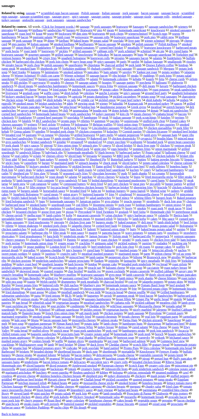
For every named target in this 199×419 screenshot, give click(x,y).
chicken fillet (95, 208)
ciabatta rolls (122, 302)
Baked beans (59, 383)
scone (95, 393)
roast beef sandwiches (19, 138)
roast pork (157, 208)
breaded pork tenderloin (136, 264)
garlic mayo (93, 358)
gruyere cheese (26, 376)
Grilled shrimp (11, 288)
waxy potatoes (134, 232)
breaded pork (155, 142)
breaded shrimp (43, 351)
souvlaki (118, 40)
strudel (126, 239)
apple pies (100, 149)
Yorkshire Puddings (37, 407)
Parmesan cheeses (113, 365)
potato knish (175, 355)
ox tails (71, 100)
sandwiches (54, 30)
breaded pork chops (62, 131)
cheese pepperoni (94, 288)
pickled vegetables (100, 404)
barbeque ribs (39, 232)
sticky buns (12, 163)
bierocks (122, 218)
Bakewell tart (98, 138)
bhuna (35, 320)
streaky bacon (14, 65)
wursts (176, 33)
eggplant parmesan (39, 323)
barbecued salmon (134, 341)
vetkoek (160, 337)
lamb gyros (189, 302)
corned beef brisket (111, 47)
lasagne (32, 218)
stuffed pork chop (154, 121)
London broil (58, 246)
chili (65, 110)
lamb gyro (150, 135)
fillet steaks (185, 177)
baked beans (81, 40)
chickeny (140, 376)
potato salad (100, 40)
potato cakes (111, 89)
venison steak (182, 145)
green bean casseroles (181, 142)
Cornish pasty (174, 313)
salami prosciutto (79, 260)
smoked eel (95, 142)
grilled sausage (64, 54)
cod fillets (82, 204)
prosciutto (177, 404)
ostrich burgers (175, 107)
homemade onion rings (39, 243)
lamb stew (19, 184)
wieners (183, 26)
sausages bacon (138, 58)
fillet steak (59, 232)
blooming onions (103, 204)
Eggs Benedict (32, 278)
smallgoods (175, 61)
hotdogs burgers (116, 191)
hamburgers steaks (133, 330)
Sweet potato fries (26, 285)
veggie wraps (66, 243)
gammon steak (125, 295)
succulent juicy (99, 362)
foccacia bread (60, 187)
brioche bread (73, 358)
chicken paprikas (103, 278)
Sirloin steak (120, 236)
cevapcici (146, 138)
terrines (179, 117)
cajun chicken (114, 215)
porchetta (145, 82)
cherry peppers (33, 400)
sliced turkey (130, 163)
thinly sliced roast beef (130, 166)
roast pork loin (11, 400)
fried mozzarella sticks (159, 177)
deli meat (147, 222)
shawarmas (154, 323)
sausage (31, 13)
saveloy (127, 72)
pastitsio (50, 253)
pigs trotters (180, 393)
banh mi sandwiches (176, 110)
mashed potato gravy (14, 341)
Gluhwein (162, 393)
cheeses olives (55, 156)
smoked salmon (73, 72)
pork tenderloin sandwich (148, 369)
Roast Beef (54, 400)
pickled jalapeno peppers (17, 267)
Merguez (169, 68)
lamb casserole (135, 274)
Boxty (5, 393)
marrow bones (10, 149)
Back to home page (13, 414)
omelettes (55, 208)
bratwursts (98, 33)
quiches (76, 89)
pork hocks (12, 51)
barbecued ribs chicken (30, 61)
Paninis (71, 239)
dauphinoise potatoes (113, 107)
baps (42, 201)
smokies (126, 44)
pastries (147, 243)
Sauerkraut (174, 320)
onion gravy (70, 194)
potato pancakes (31, 107)
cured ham (93, 250)
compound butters (74, 184)
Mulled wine (158, 191)
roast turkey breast (175, 267)
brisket (133, 358)
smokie (141, 208)
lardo (79, 295)
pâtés (70, 103)
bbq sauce (168, 218)
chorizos (80, 138)
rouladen (161, 243)
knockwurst (85, 54)
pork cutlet (38, 229)
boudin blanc (165, 138)
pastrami (31, 135)
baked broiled (53, 239)
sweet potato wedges (14, 253)
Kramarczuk (135, 103)
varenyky (144, 337)
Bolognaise (187, 225)
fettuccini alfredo (162, 250)
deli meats (148, 86)
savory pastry (29, 110)
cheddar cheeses (64, 386)
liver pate (134, 40)
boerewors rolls (100, 58)
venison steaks (30, 299)
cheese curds (177, 79)
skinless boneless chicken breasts (60, 376)
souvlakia (73, 117)
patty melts (106, 135)
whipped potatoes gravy (47, 348)
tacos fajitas (26, 309)
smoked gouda (42, 316)
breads (54, 173)
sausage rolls (161, 16)
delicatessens (104, 355)
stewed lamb (21, 393)
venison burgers (11, 58)
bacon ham (52, 107)
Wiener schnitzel (74, 75)
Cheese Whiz (85, 327)
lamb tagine (96, 257)
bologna (118, 372)
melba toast (34, 215)
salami (94, 79)
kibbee (104, 372)
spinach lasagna (88, 163)
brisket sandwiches (50, 103)
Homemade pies (12, 365)
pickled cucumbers (124, 96)
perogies (167, 400)
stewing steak (86, 103)
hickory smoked (40, 166)
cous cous (20, 327)
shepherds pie (49, 68)
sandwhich (8, 271)
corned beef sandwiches (16, 114)
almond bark (37, 358)
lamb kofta (139, 218)
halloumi (161, 82)
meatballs (134, 47)
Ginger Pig (142, 299)
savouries (58, 267)
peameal (55, 358)
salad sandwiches (100, 198)
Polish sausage (90, 13)
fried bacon (146, 295)
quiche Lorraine (109, 93)
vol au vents (183, 253)
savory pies (186, 271)
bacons (182, 114)
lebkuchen (38, 208)
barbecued (20, 208)
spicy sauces (31, 145)
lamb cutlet (35, 100)
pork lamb (135, 65)
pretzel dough (10, 250)
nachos (182, 250)
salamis (157, 58)
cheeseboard (71, 288)
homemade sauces (83, 86)
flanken (99, 260)
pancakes (93, 72)
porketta (7, 180)
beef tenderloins (101, 246)
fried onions (52, 295)
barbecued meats (186, 47)
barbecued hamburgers (170, 170)
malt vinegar (105, 390)
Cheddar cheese (118, 344)
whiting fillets (142, 198)
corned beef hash (106, 225)
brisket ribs (187, 156)
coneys (106, 145)
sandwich (7, 86)
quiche (75, 379)
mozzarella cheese (148, 194)
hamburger (90, 117)
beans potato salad (163, 225)
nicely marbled (142, 309)
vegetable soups (147, 400)
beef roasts (28, 159)
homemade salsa (109, 397)
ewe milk (95, 292)
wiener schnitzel (155, 40)
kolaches (112, 131)
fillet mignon (38, 187)
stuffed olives (40, 330)
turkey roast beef (26, 264)
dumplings (176, 180)
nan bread (22, 302)
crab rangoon (38, 184)
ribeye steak (64, 327)
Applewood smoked (84, 365)
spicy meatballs (150, 260)
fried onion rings (127, 124)
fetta (161, 79)
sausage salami (88, 82)
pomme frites (57, 229)
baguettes (93, 295)
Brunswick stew (157, 257)
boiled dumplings (102, 180)
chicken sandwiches (14, 229)
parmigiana (150, 390)
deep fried (96, 184)
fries (111, 194)
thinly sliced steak (160, 274)
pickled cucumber (117, 379)
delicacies (79, 362)
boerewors (48, 51)
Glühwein (114, 208)
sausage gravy (61, 16)
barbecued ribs (142, 236)
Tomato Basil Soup (153, 285)
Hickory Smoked (83, 397)
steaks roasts (31, 404)
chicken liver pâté (165, 239)
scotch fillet (140, 344)
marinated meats (129, 253)
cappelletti (30, 163)
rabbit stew (167, 37)
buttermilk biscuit (39, 386)
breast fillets (123, 299)
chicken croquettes (90, 131)
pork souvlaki (90, 348)
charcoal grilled (114, 65)
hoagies (107, 82)
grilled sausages (83, 51)
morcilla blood (71, 299)
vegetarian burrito (117, 309)
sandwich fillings (30, 152)
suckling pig (179, 243)
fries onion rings (68, 145)
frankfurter (25, 117)
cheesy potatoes (15, 239)
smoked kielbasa (64, 44)
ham (84, 180)
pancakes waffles (74, 79)
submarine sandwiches (16, 295)
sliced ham (75, 156)
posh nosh (144, 334)
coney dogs (25, 170)
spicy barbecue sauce (140, 215)
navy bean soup (83, 61)
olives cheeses (106, 177)
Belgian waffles (103, 124)
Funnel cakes (178, 121)
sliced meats (25, 86)
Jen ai (21, 187)
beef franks (19, 72)
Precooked (85, 211)
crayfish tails (79, 246)
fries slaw (40, 173)
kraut (39, 33)
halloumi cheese (175, 152)
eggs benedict (119, 149)
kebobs (171, 100)
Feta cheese (160, 327)
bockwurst (65, 33)
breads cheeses (131, 316)
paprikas (87, 177)
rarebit (135, 61)
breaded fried (78, 191)
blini (193, 229)
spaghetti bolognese (73, 58)
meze (84, 128)
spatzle (177, 299)
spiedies (40, 131)
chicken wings (14, 100)
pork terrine (12, 243)
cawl (186, 372)
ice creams (158, 173)
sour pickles (58, 306)
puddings (149, 75)
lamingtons (52, 72)
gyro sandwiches (15, 142)
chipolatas (93, 65)
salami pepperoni (128, 135)
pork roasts (142, 239)
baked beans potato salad (156, 229)
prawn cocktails (115, 271)
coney (147, 170)
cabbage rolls (105, 51)
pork (153, 341)
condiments (77, 306)
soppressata (131, 121)
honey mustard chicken (16, 397)
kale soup (20, 320)
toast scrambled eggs (33, 369)
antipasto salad (104, 243)
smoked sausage (182, 16)
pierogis (174, 40)
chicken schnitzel (183, 187)
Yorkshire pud (184, 54)
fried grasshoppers (30, 236)
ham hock (76, 229)
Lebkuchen (67, 337)
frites (5, 246)
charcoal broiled (114, 281)
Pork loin (7, 170)
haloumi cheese (115, 267)
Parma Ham (130, 320)
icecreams (92, 89)
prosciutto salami (16, 232)
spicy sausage (80, 16)
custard (143, 404)
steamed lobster (46, 355)
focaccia (183, 330)
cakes (154, 218)
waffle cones (51, 93)
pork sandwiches (80, 114)
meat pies (139, 184)
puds (124, 173)
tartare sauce (88, 239)
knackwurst (158, 30)
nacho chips (61, 407)
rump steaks (165, 379)
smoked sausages (180, 30)
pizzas (70, 211)
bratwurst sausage (13, 54)
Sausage (23, 30)
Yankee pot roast (146, 72)
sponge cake (109, 264)
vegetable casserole (151, 355)
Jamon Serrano (98, 236)
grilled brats (105, 337)
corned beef (26, 79)
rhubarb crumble (101, 68)
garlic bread (161, 299)
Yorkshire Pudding (13, 166)
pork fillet (182, 128)
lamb (51, 344)
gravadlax (29, 250)
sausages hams (11, 362)
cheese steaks (24, 355)
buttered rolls (51, 285)
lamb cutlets (53, 215)
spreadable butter (12, 218)
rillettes (85, 121)
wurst (50, 33)
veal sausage (124, 68)
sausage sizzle (142, 16)
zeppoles (113, 260)
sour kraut (43, 138)
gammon (100, 121)
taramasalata (80, 110)
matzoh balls (9, 313)
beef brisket (66, 344)
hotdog (92, 264)
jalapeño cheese (81, 225)
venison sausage (128, 86)
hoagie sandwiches (179, 334)
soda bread (21, 330)
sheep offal (42, 397)
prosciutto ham (70, 334)
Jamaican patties (90, 201)
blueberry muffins (65, 274)
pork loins (165, 75)
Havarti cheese (57, 379)
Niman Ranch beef (68, 323)
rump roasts (9, 191)
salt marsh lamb (89, 313)
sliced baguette (35, 365)
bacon (24, 37)
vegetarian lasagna (67, 302)
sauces (178, 103)
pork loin (81, 393)
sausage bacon (170, 13)
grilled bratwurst (84, 135)
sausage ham (169, 135)
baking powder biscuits (165, 159)
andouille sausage (33, 20)
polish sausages (54, 65)
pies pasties (19, 44)
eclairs (37, 156)
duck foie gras (173, 201)
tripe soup (136, 267)
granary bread (160, 344)
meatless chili (168, 302)
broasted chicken (26, 211)
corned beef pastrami (50, 117)
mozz (44, 89)
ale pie (160, 51)
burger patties (173, 184)
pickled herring (81, 166)
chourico (35, 239)
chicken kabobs (165, 156)
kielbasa (37, 30)
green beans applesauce (16, 337)
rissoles (191, 61)
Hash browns (106, 152)
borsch (159, 334)
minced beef (77, 257)
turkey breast (106, 327)
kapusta (35, 72)
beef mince (122, 198)
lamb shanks (139, 173)
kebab (5, 131)
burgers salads (29, 191)
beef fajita (139, 211)
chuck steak (110, 163)
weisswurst (82, 37)
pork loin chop (125, 246)
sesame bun (20, 348)
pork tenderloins (27, 128)
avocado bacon (177, 397)
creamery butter (90, 369)
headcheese (63, 47)
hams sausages (14, 222)
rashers (175, 191)
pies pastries (167, 124)
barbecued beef (175, 323)
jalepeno (161, 309)
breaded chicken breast (146, 362)
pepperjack (162, 236)
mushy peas (76, 267)
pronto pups (68, 121)
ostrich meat (61, 330)
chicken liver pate (80, 222)
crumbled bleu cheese (175, 390)
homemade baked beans (51, 114)
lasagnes (106, 156)
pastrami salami (42, 37)
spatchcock (12, 404)
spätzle (36, 253)
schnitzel (146, 51)
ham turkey (47, 159)
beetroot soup (125, 337)
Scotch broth (57, 257)
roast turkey (188, 278)
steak (105, 117)
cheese (32, 89)
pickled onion (107, 100)
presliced (169, 194)
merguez (135, 386)
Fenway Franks (168, 351)
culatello (163, 215)
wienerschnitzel (138, 33)
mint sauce (77, 232)
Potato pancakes (186, 274)
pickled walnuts (128, 243)
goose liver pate (51, 211)
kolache (124, 177)
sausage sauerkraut (159, 54)
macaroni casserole (89, 215)
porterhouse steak (186, 211)
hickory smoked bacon (19, 96)
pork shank (12, 145)
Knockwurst (147, 351)
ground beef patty (156, 93)
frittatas (126, 225)
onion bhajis (23, 47)
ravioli (108, 295)
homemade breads (152, 397)
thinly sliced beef (74, 198)
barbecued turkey (130, 152)
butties (142, 159)
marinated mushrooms (132, 180)
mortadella (128, 351)
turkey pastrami (105, 114)
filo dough (80, 407)
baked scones (36, 257)
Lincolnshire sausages (106, 128)
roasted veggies (53, 271)
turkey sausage (11, 20)
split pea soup (14, 281)
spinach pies (90, 145)
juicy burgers (74, 250)
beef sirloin (49, 124)
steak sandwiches (185, 89)
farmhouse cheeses (100, 400)
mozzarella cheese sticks (98, 383)
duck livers (97, 344)
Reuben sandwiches (135, 89)
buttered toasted (74, 404)
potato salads (63, 393)
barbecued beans (128, 390)
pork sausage (131, 13)
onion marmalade (166, 149)
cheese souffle (137, 292)
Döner (82, 344)
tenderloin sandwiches (50, 260)
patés (123, 61)
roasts (175, 327)
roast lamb (30, 51)
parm (147, 253)
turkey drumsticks (119, 376)
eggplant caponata (90, 386)
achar (27, 288)
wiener (103, 103)
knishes (165, 117)
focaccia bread (114, 292)
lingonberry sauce (82, 390)
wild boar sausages (122, 306)
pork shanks (145, 278)
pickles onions (92, 309)
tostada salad (174, 306)
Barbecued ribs (133, 128)
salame (73, 177)
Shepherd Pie (98, 159)
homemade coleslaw (115, 79)
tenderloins (31, 362)
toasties (62, 96)
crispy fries (50, 58)
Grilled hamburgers (173, 292)
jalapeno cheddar (50, 250)
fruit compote (45, 180)
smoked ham (28, 68)
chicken (165, 145)
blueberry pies (92, 285)
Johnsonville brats (116, 369)
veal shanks (86, 337)
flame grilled (104, 166)
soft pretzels (51, 404)
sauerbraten (75, 65)
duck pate (92, 351)
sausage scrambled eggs (35, 16)
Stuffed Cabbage (181, 309)
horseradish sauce (54, 191)
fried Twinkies (105, 211)
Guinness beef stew (173, 341)
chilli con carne (50, 75)
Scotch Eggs (136, 365)
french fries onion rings (60, 313)
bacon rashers (83, 355)
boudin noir (100, 110)
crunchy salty (68, 253)
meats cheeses (142, 114)
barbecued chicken (32, 177)
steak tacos (175, 208)
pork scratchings (146, 117)
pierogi (48, 145)
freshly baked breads (24, 198)
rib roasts (144, 246)
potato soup (148, 96)
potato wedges (171, 72)
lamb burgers (24, 180)
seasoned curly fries (75, 173)
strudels (55, 82)
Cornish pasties (131, 131)
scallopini (136, 142)
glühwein (142, 225)
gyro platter (112, 201)
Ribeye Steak (174, 362)
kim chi (124, 114)
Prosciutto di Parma (139, 393)
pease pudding (36, 246)
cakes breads (125, 400)
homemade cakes (38, 274)
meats (110, 30)
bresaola (91, 156)
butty (133, 229)
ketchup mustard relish (32, 383)
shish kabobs (154, 100)
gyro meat (115, 274)
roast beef (25, 33)
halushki (118, 103)
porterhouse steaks (13, 358)
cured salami (140, 327)
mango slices (76, 341)
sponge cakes (163, 246)
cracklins (84, 243)
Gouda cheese (125, 355)
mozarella (130, 397)
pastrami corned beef (76, 278)
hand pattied (111, 348)
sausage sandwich (148, 68)
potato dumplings (97, 96)
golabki (61, 142)
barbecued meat (15, 204)
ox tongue (47, 135)
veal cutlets (22, 156)
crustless (7, 376)
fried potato (60, 89)
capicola (77, 96)
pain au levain (118, 288)
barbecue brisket (118, 187)
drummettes (68, 281)
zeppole (63, 159)
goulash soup (31, 93)
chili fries (171, 260)
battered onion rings (112, 229)
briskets (24, 351)
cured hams (157, 180)
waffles (180, 246)
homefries (148, 124)
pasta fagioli (138, 191)
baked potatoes (127, 222)
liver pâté (11, 159)
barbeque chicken (41, 327)
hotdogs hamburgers (148, 204)
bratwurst (122, 26)
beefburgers (86, 44)
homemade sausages (62, 201)
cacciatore (153, 267)
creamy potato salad (96, 334)
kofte (69, 215)
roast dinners (50, 110)
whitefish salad (42, 302)
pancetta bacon (111, 232)
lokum (72, 369)
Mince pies (39, 306)
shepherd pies (94, 376)
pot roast (112, 341)
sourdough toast (61, 204)
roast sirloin (179, 264)
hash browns (76, 264)
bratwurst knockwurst (157, 47)
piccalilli (155, 184)
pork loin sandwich (162, 330)
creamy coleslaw (34, 149)
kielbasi (64, 40)
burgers (71, 30)
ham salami (110, 72)
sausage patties (125, 82)
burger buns (45, 96)
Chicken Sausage (12, 386)
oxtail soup (159, 404)
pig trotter (11, 278)
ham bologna (189, 239)
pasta (37, 295)
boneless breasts (152, 383)
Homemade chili (160, 211)
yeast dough (56, 177)
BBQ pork (123, 156)
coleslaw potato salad (181, 369)
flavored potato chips (154, 288)
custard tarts (186, 218)
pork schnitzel (127, 51)
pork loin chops (59, 61)
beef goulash (177, 285)
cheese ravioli (14, 215)
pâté (145, 250)
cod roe (133, 281)
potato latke (91, 323)
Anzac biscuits (125, 404)
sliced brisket (124, 145)
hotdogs (184, 65)
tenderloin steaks (74, 236)
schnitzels (8, 117)
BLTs (68, 295)
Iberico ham (181, 215)
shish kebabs (54, 100)
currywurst (39, 82)
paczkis (115, 121)
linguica (189, 159)
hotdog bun (88, 107)
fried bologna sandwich (20, 201)
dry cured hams (178, 51)
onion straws (173, 204)
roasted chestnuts (106, 316)
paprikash (32, 58)
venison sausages (184, 236)
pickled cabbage (145, 302)
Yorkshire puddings (74, 68)
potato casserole (140, 271)
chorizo (191, 201)
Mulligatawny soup (31, 344)
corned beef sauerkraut (111, 170)
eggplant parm (169, 316)
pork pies (150, 37)
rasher (55, 184)
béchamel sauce (179, 337)
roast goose (37, 292)
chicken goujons (21, 260)
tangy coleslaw (75, 400)
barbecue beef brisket (30, 379)
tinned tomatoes (84, 47)
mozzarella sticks (12, 257)
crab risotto (50, 299)
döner (50, 40)
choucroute (66, 170)
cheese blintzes (167, 278)
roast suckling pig (16, 306)
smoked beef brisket (184, 131)
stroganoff (77, 142)
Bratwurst (86, 30)
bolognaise (81, 124)
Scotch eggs (159, 33)
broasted (42, 267)
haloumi (110, 250)
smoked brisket (128, 383)
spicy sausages (106, 61)
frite (134, 288)
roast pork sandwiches (87, 330)
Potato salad (153, 152)
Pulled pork (82, 149)
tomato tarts (155, 232)
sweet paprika (59, 372)
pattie (75, 383)
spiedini (18, 246)
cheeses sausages (12, 124)
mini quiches (42, 393)
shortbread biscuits (69, 351)
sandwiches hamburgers (53, 86)
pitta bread (70, 107)
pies (99, 30)
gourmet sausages (39, 54)
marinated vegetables (15, 316)
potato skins (175, 281)
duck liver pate (146, 145)
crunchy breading (12, 274)
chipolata (64, 135)
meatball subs (142, 156)
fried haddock (50, 198)
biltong (137, 257)
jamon (62, 390)
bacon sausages (123, 54)
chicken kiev (9, 121)
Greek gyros (138, 107)
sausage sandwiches (78, 20)
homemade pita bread (178, 348)
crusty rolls (121, 362)
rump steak (8, 68)
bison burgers (45, 390)
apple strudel (63, 138)
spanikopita (96, 341)
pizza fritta (106, 86)
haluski (65, 355)
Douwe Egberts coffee (160, 65)
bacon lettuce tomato (56, 362)
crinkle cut (87, 100)
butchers (41, 372)
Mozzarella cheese (149, 306)
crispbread (125, 194)
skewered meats (29, 271)
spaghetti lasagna (52, 264)
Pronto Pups (131, 348)
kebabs (137, 79)
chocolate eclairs (59, 149)
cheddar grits (97, 306)
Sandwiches (165, 295)
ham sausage (63, 316)
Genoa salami (22, 131)
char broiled (75, 271)
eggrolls (7, 103)
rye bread (162, 264)
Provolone (155, 313)
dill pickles (21, 82)
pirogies (119, 58)
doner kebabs (120, 110)
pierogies (7, 30)
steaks (135, 75)
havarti (164, 86)
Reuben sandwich (84, 372)
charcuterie (189, 96)
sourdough (8, 309)
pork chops (117, 33)
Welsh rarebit (48, 281)
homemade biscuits (184, 288)
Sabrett (91, 229)
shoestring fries (143, 187)
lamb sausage (136, 313)
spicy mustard (50, 128)
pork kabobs (61, 397)
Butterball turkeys (122, 159)
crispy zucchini (116, 142)
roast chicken (109, 239)
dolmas (123, 327)
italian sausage (122, 117)
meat (40, 40)
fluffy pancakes (182, 358)
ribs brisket (119, 75)
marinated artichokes (18, 372)
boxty (128, 208)
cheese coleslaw (45, 337)
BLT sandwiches (46, 121)
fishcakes (103, 54)
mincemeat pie (184, 365)
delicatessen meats (78, 218)
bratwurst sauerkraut (127, 37)
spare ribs (188, 135)
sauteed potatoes (143, 379)
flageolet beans (31, 313)
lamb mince (126, 278)
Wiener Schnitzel (25, 75)
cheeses (69, 82)
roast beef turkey (130, 100)
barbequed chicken (184, 86)
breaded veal (13, 135)
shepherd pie (21, 173)
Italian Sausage (153, 61)
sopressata (139, 110)
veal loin (150, 316)
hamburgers (9, 37)
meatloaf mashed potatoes (98, 253)
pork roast (125, 204)
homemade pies (123, 334)
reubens (65, 124)
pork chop (33, 65)
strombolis (153, 201)
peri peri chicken (118, 184)
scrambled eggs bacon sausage (60, 13)
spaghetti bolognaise (184, 93)
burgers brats (164, 198)
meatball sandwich (73, 292)
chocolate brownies (104, 173)
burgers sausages (48, 79)
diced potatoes (58, 365)
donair (155, 110)
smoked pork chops (55, 225)
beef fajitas (190, 222)
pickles (63, 51)
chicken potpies (113, 313)
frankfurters (174, 58)
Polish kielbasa (167, 44)
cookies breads (41, 341)
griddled (7, 379)
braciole (162, 187)
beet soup (18, 323)
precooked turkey (158, 103)
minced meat (186, 138)
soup (94, 407)
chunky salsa (153, 386)
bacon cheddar (186, 400)
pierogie (59, 222)
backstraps (57, 369)
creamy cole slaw (159, 365)
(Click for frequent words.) (58, 26)
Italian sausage (111, 13)
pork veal (112, 330)
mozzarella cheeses (84, 320)
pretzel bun (161, 358)
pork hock (70, 128)
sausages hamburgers (98, 299)
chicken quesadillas (160, 128)
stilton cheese (163, 253)
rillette (9, 225)
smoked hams (38, 204)
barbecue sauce (11, 407)
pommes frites (141, 149)
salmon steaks (109, 320)
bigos (137, 177)
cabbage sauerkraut (67, 309)
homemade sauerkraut (132, 30)
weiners (32, 124)
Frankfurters (43, 47)
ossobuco (173, 232)
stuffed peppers (179, 376)
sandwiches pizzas (47, 288)
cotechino (79, 159)
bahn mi (96, 191)
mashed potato (129, 250)
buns (140, 54)
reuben (184, 100)
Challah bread (92, 379)
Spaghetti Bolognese (26, 194)
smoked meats (25, 103)
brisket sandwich (41, 142)
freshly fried (83, 316)
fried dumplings (15, 292)
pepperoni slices (119, 257)
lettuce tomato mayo (179, 383)
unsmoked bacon (52, 218)
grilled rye (51, 278)
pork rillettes (157, 166)
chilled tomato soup (14, 334)
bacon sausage (150, 13)
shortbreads (109, 351)
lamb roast (63, 37)
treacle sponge (133, 201)
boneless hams (179, 166)
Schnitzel (45, 309)
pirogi (146, 358)
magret (93, 232)
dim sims (81, 33)
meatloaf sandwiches (97, 302)
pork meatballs (89, 281)
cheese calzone (183, 163)
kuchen (134, 170)
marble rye (94, 271)
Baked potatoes (186, 198)
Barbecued (8, 351)
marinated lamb (64, 163)
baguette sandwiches (43, 334)
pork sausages (55, 20)
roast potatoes (160, 89)
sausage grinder (121, 16)
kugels (150, 79)
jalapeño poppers (152, 281)
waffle (59, 341)
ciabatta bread (164, 114)
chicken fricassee (157, 131)
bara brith (53, 236)
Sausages (138, 26)
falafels (26, 121)
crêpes (53, 292)
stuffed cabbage (164, 271)
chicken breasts (115, 386)
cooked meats (74, 208)
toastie (31, 281)
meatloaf (156, 107)
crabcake (71, 348)
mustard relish (104, 218)
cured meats (51, 194)
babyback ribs (54, 152)
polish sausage (145, 44)
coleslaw (88, 93)
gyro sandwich (68, 180)
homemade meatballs (80, 152)
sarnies (181, 229)
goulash (123, 211)
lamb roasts (85, 170)
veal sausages (168, 96)
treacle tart (94, 267)
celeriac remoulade (139, 372)
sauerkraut (8, 33)
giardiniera (60, 166)
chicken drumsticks (124, 138)
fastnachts (130, 260)
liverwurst (11, 93)
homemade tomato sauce (121, 285)
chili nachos (71, 285)
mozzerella (8, 369)
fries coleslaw (152, 348)
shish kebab (71, 93)
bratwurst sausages (92, 274)
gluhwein (177, 82)
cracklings (8, 344)
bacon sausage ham (55, 320)
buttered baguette (93, 194)
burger (46, 163)
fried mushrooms (39, 222)
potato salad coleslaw (156, 163)
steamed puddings (167, 372)
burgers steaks (104, 222)
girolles (176, 257)
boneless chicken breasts (88, 187)
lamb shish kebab (168, 222)
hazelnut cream (115, 358)
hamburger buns (132, 323)
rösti (153, 292)
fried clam (172, 386)
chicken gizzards (152, 320)
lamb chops (111, 323)
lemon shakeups (28, 225)
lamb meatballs (112, 393)
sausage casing (100, 16)
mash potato (158, 376)
